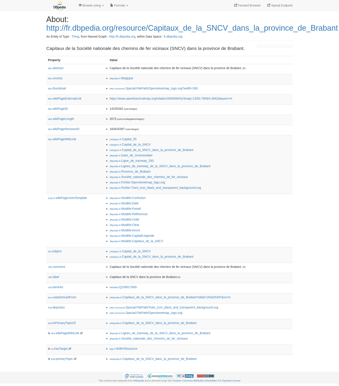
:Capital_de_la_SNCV (130, 144)
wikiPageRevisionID (64, 129)
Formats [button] (119, 5)
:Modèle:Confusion (128, 198)
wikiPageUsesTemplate (67, 198)
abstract (56, 68)
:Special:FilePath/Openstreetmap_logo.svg (146, 313)
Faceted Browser (247, 5)
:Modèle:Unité (124, 219)
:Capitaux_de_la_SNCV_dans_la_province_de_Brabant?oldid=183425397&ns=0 (170, 297)
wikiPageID (58, 108)
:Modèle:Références (129, 214)
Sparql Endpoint (280, 5)
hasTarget (59, 348)
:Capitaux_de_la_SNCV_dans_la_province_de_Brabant (153, 323)
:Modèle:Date (124, 203)
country (55, 78)
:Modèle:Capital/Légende (132, 235)
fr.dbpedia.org (173, 36)
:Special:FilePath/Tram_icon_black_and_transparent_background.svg (164, 307)
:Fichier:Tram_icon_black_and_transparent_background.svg (155, 187)
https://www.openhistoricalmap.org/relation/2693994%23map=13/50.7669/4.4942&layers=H (171, 98)
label (53, 277)
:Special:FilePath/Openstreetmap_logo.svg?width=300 (154, 88)
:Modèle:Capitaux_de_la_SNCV (136, 241)
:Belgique (121, 78)
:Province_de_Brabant (130, 171)
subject (54, 251)
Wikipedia (138, 380)
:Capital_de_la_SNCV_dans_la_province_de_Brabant (151, 150)
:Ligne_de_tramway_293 (132, 160)
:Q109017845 (123, 287)
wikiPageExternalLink (65, 98)
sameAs (55, 287)
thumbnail (57, 88)
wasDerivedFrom (62, 297)
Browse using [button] (91, 5)
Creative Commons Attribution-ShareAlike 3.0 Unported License (206, 380)
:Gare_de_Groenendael (131, 155)
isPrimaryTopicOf (62, 323)
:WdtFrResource (123, 348)
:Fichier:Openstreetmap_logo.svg (137, 182)
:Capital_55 (123, 139)
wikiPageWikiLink (62, 139)
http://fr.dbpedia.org (122, 36)
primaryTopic (62, 359)
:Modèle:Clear (124, 225)
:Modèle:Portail (125, 208)
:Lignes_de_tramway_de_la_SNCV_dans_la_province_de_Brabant (160, 166)
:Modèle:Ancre (125, 230)
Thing (75, 36)
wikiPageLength (61, 119)
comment (56, 266)
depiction (56, 307)
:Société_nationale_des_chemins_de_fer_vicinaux (149, 177)
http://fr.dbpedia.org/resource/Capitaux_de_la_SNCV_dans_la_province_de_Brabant (192, 28)
